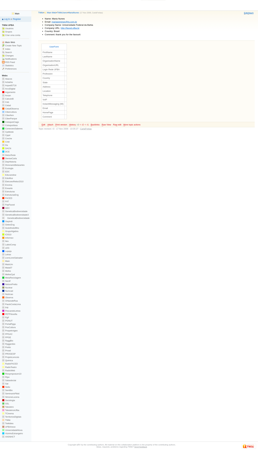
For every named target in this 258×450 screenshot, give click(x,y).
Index (6, 49)
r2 (83, 124)
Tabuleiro (8, 407)
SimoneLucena (10, 397)
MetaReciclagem (11, 277)
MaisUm (7, 264)
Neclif (6, 281)
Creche (7, 138)
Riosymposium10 (11, 374)
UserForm (54, 46)
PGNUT (7, 320)
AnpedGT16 (9, 85)
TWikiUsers (62, 13)
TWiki (40, 13)
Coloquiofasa (9, 125)
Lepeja (7, 251)
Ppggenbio (8, 344)
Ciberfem (8, 115)
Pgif (5, 317)
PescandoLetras (11, 311)
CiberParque (9, 118)
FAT (5, 201)
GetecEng (8, 224)
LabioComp (9, 244)
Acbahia (7, 82)
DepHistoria (9, 161)
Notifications (9, 59)
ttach (251, 13)
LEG (5, 248)
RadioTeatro (9, 367)
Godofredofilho (10, 228)
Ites (5, 241)
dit (246, 13)
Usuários (7, 28)
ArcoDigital (8, 88)
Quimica (7, 360)
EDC (6, 171)
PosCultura (9, 327)
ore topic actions (132, 124)
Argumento (8, 92)
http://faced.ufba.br (70, 28)
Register (17, 19)
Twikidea (7, 423)
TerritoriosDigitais (11, 417)
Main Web (51, 13)
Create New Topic (12, 45)
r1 (88, 124)
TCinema (8, 413)
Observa (7, 297)
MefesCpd (8, 274)
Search (7, 52)
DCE (6, 151)
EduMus (7, 178)
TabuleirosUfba (10, 410)
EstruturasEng (10, 195)
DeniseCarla (9, 158)
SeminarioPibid (10, 393)
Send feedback (140, 447)
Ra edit (117, 124)
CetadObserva (10, 108)
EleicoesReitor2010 (13, 181)
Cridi (6, 142)
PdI (5, 307)
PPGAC (7, 334)
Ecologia (7, 168)
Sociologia (8, 400)
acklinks (95, 124)
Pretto (6, 347)
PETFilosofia (9, 314)
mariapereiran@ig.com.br (64, 22)
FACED (7, 198)
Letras (6, 254)
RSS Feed (8, 62)
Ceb (5, 102)
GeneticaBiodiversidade (14, 211)
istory (72, 124)
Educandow (9, 175)
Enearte (7, 188)
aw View (106, 124)
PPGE (6, 337)
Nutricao (7, 294)
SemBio (7, 390)
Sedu (6, 387)
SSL (5, 403)
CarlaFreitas (97, 13)
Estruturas (8, 191)
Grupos (7, 31)
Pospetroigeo (10, 330)
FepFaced (8, 204)
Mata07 (7, 267)
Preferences (9, 69)
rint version (61, 124)
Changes (8, 55)
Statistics (8, 65)
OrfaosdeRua (10, 301)
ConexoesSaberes (12, 128)
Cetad (6, 105)
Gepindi (7, 221)
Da (5, 145)
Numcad (7, 291)
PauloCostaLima (11, 304)
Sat (5, 383)
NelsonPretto (9, 284)
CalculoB (8, 99)
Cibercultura (9, 112)
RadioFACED (10, 364)
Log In (7, 19)
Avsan (6, 95)
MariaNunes (73, 13)
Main (15, 13)
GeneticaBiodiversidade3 (15, 215)
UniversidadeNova (12, 430)
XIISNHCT (8, 436)
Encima (7, 185)
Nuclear (7, 287)
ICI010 (6, 234)
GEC (6, 208)
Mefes (6, 271)
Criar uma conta (11, 35)
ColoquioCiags (10, 122)
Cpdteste (8, 132)
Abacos (7, 79)
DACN (6, 148)
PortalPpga (9, 324)
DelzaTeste (9, 155)
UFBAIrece (8, 427)
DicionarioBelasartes (13, 165)
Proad (6, 350)
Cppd (6, 135)
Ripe (6, 377)
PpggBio (7, 340)
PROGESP (9, 354)
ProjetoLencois (10, 357)
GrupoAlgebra (10, 231)
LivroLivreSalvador (12, 258)
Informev (7, 238)
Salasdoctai (9, 380)
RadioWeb (8, 370)
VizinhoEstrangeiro (12, 433)
